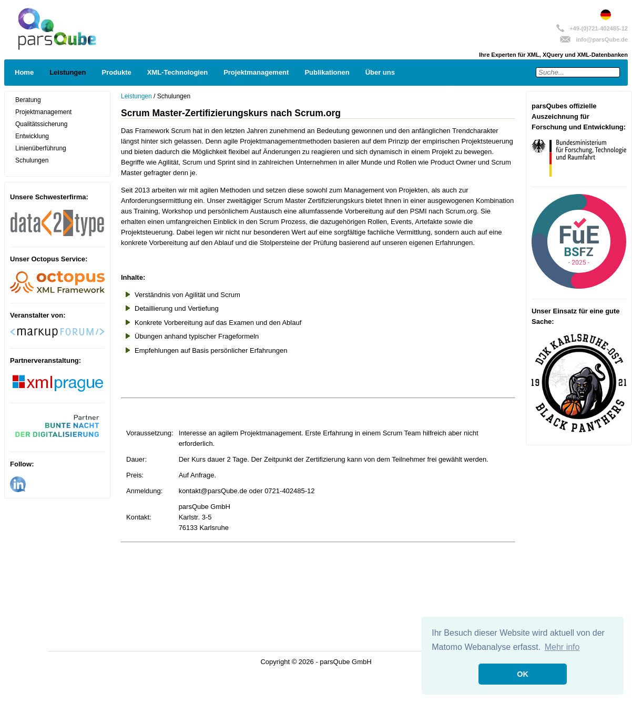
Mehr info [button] (562, 647)
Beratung (28, 100)
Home (24, 72)
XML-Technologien (177, 72)
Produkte (116, 72)
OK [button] (522, 674)
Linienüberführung (40, 148)
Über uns (380, 72)
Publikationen (326, 72)
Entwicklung (32, 136)
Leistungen (67, 72)
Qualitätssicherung (41, 124)
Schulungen (31, 160)
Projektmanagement (256, 72)
